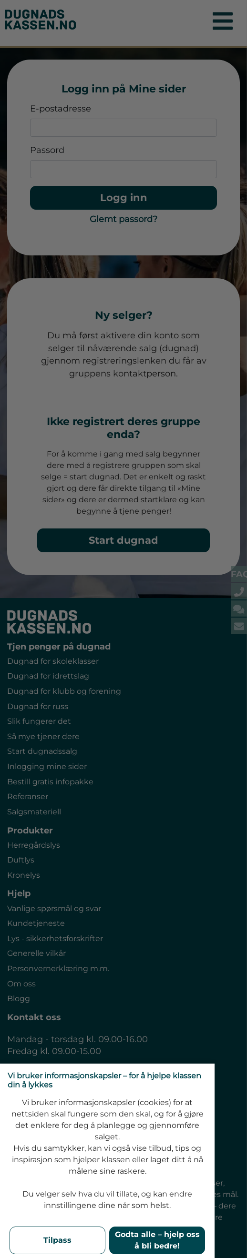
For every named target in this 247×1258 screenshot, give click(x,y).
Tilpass (57, 1240)
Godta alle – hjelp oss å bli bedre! (157, 1240)
